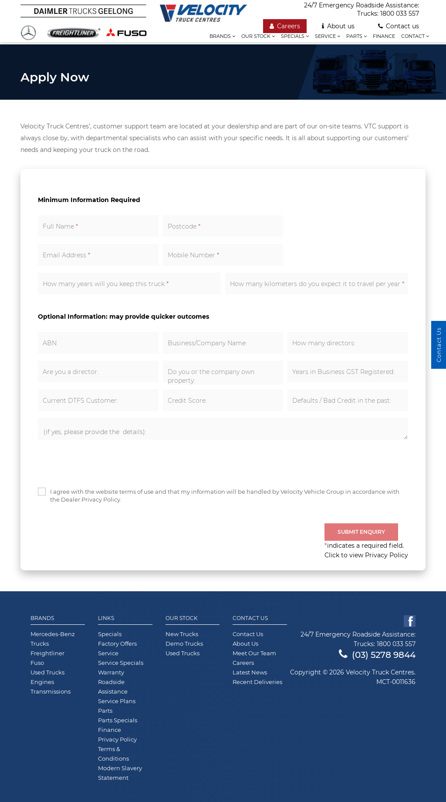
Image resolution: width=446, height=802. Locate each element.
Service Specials (120, 662)
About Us (245, 643)
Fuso (37, 662)
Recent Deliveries (257, 681)
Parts (356, 36)
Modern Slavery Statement (120, 773)
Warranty (111, 672)
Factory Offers (117, 643)
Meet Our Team (254, 653)
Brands (222, 36)
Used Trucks (47, 672)
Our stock (258, 36)
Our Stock (182, 618)
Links (106, 618)
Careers (285, 26)
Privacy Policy (117, 739)
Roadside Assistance (113, 686)
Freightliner (47, 653)
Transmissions (50, 691)
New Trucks (182, 633)
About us (338, 26)
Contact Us (250, 618)
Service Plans (116, 701)
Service (327, 36)
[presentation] (104, 464)
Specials (295, 36)
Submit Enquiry (361, 532)
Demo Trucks (184, 643)
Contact (415, 36)
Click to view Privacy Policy (366, 555)
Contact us (398, 26)
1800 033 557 (399, 13)
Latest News (250, 672)
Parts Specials (117, 720)
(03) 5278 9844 (377, 655)
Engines (42, 681)
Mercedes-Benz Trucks (52, 638)
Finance (384, 36)
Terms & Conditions (113, 753)
